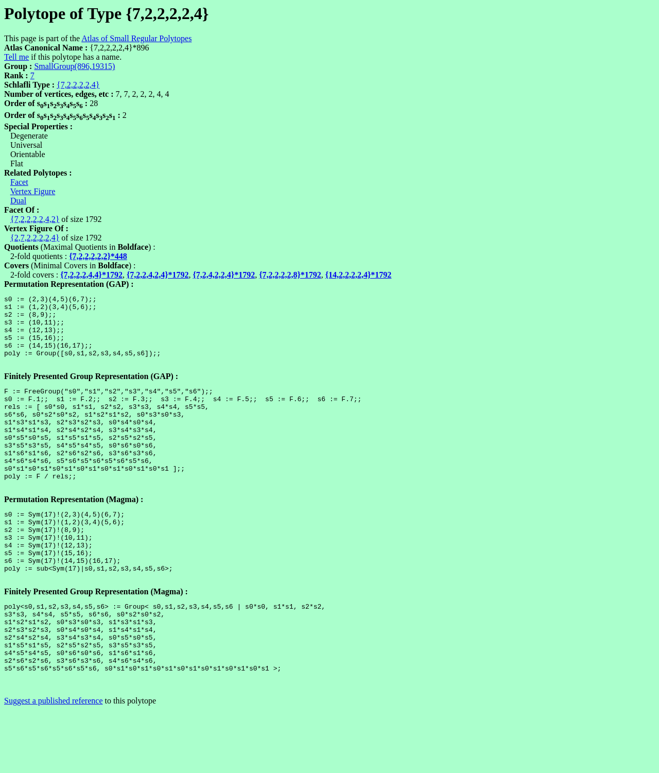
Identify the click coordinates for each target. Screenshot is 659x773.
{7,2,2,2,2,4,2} (34, 219)
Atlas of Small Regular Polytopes (136, 38)
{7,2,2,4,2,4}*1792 (158, 274)
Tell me (16, 57)
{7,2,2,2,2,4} (78, 84)
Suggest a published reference (53, 764)
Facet (19, 182)
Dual (18, 200)
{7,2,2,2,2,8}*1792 (290, 274)
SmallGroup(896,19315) (74, 66)
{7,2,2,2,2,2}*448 (98, 256)
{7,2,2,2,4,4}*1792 (91, 274)
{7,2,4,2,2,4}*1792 (224, 274)
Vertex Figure (33, 191)
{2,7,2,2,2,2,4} (34, 237)
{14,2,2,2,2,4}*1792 (358, 274)
